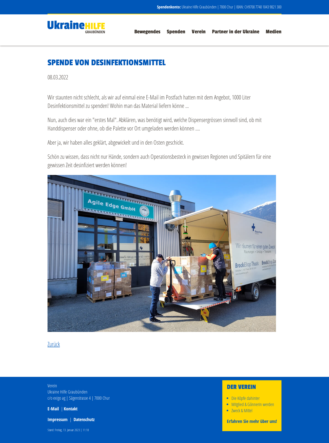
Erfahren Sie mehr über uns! (252, 421)
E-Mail (53, 409)
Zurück (54, 344)
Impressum (58, 419)
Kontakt (70, 409)
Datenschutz (84, 419)
